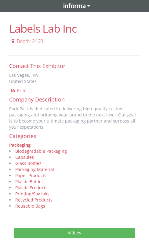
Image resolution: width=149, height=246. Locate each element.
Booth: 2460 (26, 41)
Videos (74, 233)
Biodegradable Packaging (41, 151)
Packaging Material (34, 169)
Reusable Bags (30, 206)
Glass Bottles (28, 163)
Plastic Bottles (29, 181)
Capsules (24, 157)
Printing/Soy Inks (32, 194)
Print (18, 90)
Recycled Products (34, 200)
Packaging (20, 145)
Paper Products (30, 175)
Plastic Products (31, 188)
